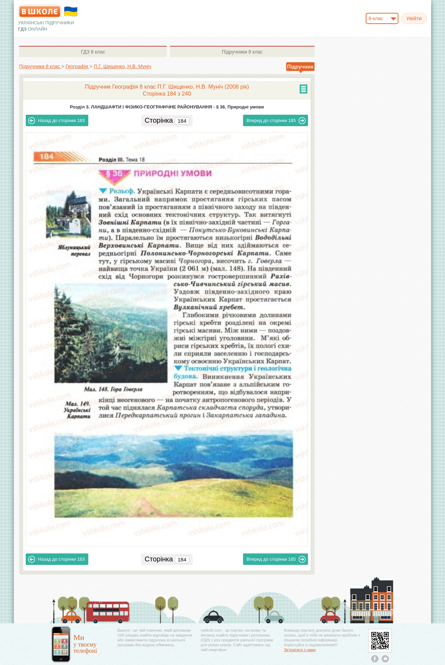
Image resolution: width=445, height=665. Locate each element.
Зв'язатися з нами (300, 650)
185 (276, 120)
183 (56, 120)
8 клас (93, 52)
